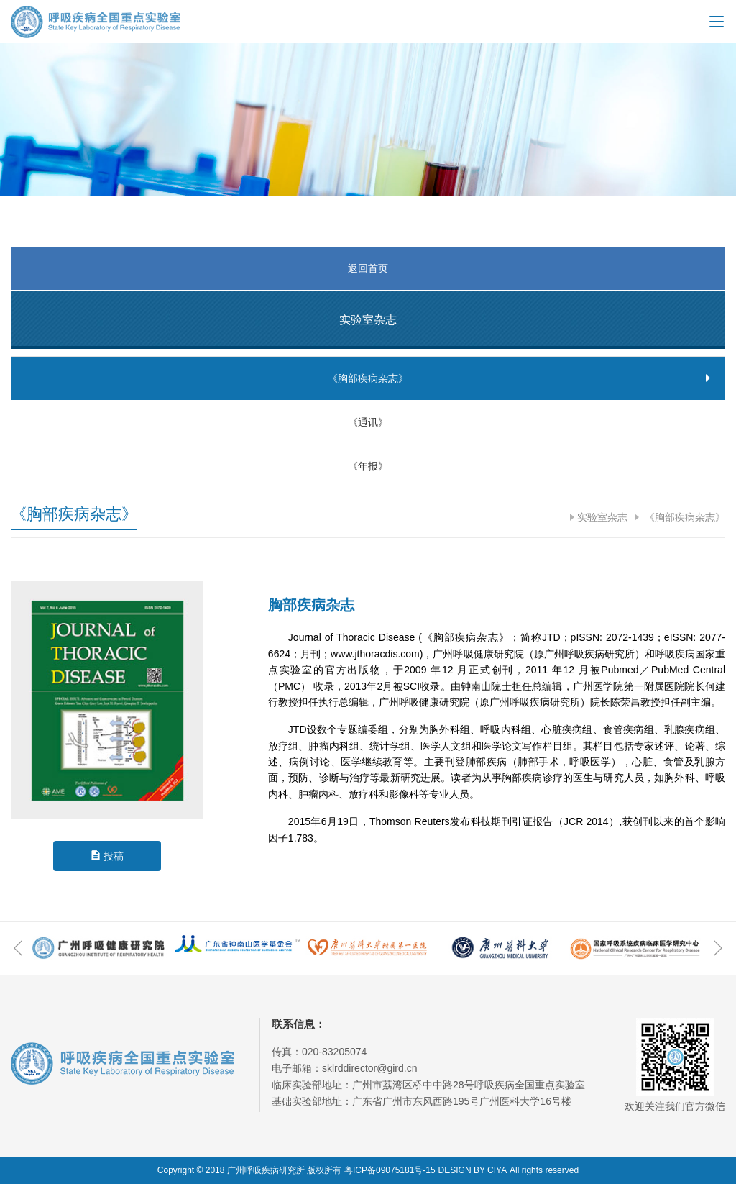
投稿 (114, 856)
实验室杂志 (602, 517)
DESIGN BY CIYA (472, 1170)
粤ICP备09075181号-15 (390, 1170)
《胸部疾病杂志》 (683, 517)
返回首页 (368, 268)
